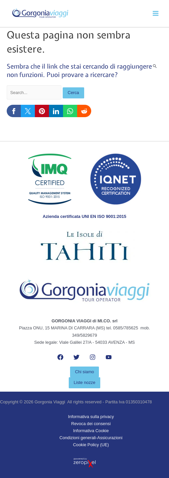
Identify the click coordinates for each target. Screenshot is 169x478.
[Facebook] (60, 357)
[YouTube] (109, 357)
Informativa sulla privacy (91, 416)
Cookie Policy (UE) (91, 444)
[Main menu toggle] (155, 13)
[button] (84, 372)
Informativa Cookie (91, 430)
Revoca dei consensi (91, 423)
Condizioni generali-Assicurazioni (90, 437)
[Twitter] (76, 357)
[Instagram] (93, 357)
